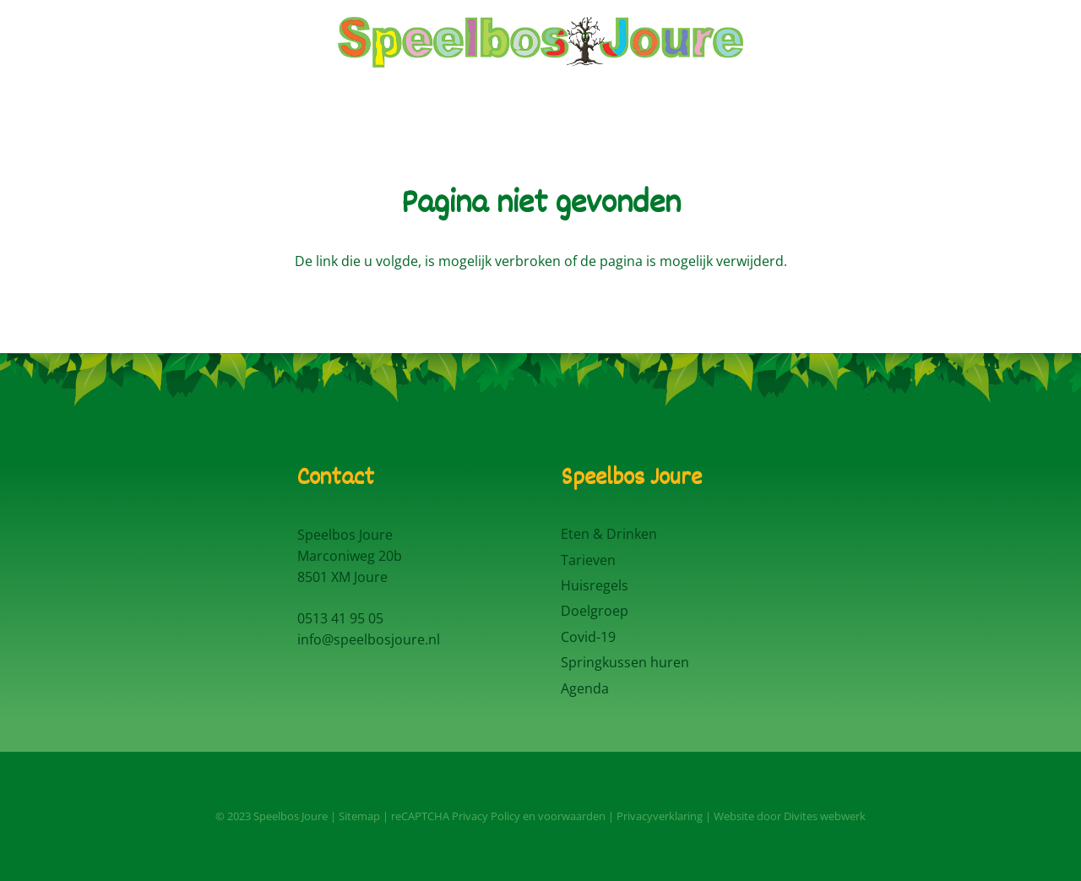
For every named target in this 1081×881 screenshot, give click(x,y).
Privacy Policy (486, 816)
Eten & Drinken (609, 534)
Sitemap (359, 816)
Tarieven (588, 560)
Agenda (585, 688)
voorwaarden (572, 816)
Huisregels (594, 585)
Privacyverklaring (660, 816)
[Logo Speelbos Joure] (540, 42)
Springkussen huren (625, 662)
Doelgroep (594, 610)
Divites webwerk (825, 816)
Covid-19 (588, 637)
